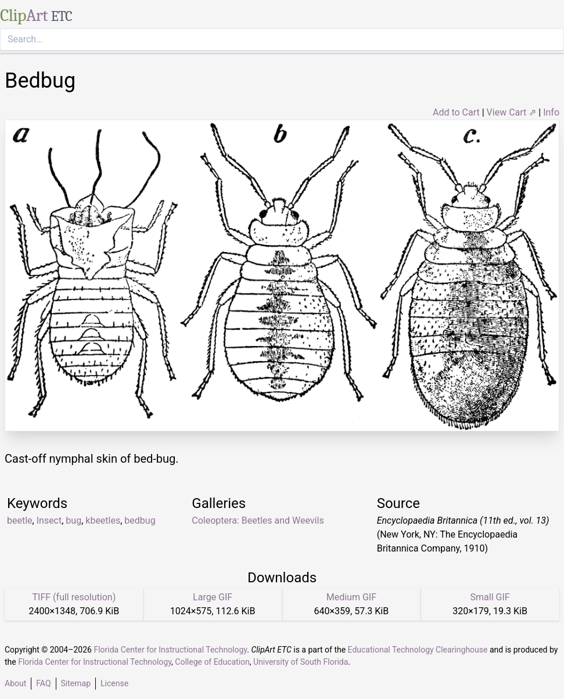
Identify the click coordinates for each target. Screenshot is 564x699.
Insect (49, 520)
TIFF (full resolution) (74, 597)
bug (73, 520)
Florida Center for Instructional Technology (170, 649)
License (114, 683)
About (15, 683)
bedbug (139, 520)
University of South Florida (300, 661)
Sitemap (76, 683)
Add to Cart (456, 112)
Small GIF (490, 597)
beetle (20, 520)
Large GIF (212, 597)
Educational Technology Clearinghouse (418, 649)
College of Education (212, 661)
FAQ (43, 683)
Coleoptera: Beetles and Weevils (258, 520)
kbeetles (102, 520)
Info (551, 112)
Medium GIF (351, 597)
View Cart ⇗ (512, 112)
